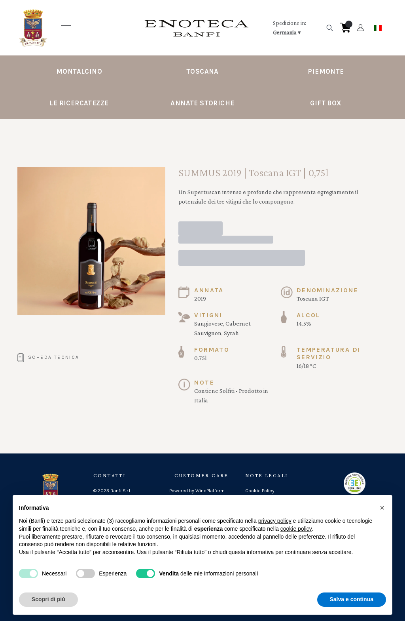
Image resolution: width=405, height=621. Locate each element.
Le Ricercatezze (78, 103)
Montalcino (79, 71)
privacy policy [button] (274, 521)
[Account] (360, 27)
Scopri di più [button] (48, 599)
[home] (196, 28)
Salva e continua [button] (351, 599)
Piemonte (326, 71)
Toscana (202, 71)
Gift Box (325, 103)
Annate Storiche (202, 103)
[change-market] (296, 27)
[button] (382, 507)
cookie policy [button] (296, 529)
